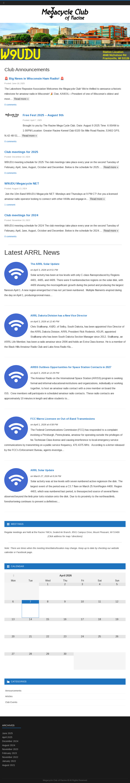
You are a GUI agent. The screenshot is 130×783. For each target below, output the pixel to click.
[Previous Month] (14, 575)
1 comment (9, 204)
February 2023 (9, 753)
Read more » (21, 99)
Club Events (11, 702)
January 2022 (9, 761)
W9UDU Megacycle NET (21, 183)
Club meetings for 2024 (21, 215)
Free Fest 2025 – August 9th (43, 115)
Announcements (13, 690)
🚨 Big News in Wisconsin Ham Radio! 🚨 (34, 78)
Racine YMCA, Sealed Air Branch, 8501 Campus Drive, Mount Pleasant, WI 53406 (79, 532)
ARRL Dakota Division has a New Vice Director (58, 315)
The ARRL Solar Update (44, 264)
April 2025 (7, 737)
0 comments (10, 104)
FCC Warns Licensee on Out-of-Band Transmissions (62, 418)
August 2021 (8, 765)
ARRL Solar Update (42, 470)
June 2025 (7, 733)
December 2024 (10, 741)
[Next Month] (117, 575)
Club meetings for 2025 (21, 152)
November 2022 (10, 757)
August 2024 (8, 745)
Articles (9, 696)
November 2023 (10, 749)
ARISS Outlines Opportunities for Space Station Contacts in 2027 (70, 367)
